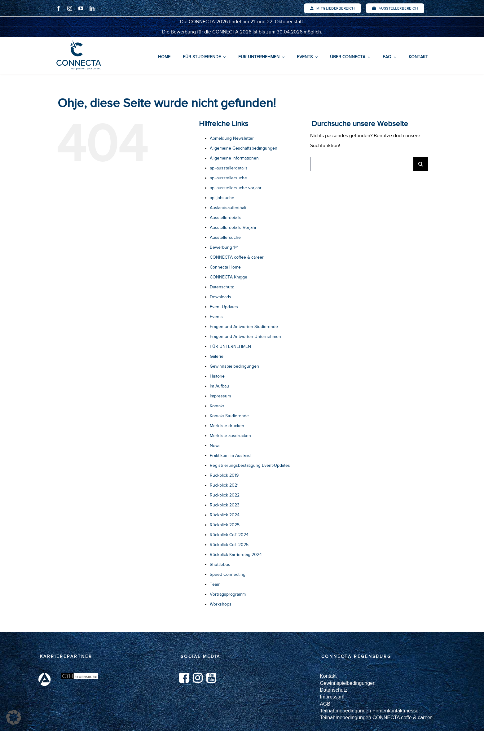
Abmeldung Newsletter (232, 138)
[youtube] (80, 8)
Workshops (220, 604)
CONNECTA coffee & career (237, 257)
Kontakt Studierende (229, 416)
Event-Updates (224, 306)
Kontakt (217, 406)
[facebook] (58, 8)
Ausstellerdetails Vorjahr (233, 227)
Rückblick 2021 (224, 485)
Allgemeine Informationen (234, 158)
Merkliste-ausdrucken (230, 435)
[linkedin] (92, 8)
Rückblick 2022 (225, 495)
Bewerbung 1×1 (224, 247)
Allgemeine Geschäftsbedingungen (243, 148)
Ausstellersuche (225, 237)
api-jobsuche (222, 197)
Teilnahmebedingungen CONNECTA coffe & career (376, 717)
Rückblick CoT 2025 (229, 544)
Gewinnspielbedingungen (234, 366)
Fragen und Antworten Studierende (244, 326)
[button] (13, 717)
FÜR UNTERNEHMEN (230, 346)
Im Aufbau (219, 386)
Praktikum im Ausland (230, 455)
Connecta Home (225, 267)
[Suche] (420, 164)
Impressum (220, 396)
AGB (325, 704)
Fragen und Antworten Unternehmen (245, 336)
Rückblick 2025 (225, 525)
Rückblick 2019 (224, 475)
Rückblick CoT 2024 (229, 534)
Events (216, 316)
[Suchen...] (361, 164)
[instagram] (69, 8)
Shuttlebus (220, 564)
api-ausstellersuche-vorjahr (236, 188)
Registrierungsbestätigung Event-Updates (250, 465)
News (215, 445)
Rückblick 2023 (225, 505)
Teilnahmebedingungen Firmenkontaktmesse (369, 710)
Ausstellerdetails (225, 217)
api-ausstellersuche (228, 178)
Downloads (220, 297)
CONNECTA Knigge (228, 277)
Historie (217, 376)
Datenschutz (222, 287)
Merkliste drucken (227, 425)
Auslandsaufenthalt (228, 207)
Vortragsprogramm (228, 594)
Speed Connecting (227, 574)
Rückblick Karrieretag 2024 (236, 554)
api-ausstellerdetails (229, 168)
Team (215, 584)
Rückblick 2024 (225, 515)
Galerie (216, 356)
